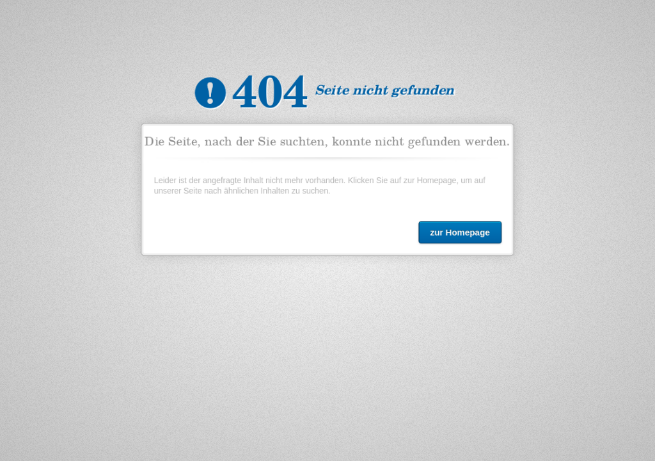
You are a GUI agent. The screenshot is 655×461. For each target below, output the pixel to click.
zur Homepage (457, 230)
